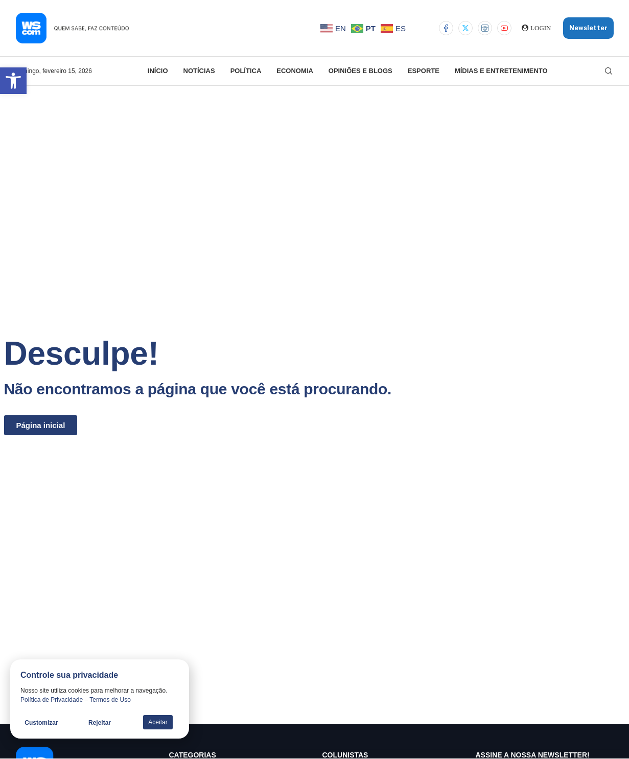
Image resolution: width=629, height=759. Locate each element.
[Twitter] (465, 28)
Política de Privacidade (51, 699)
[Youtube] (504, 28)
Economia (294, 71)
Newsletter (588, 28)
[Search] (608, 71)
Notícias (199, 71)
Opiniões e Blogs (360, 71)
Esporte (423, 71)
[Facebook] (446, 28)
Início (158, 71)
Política (246, 71)
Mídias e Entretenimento (501, 71)
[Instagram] (485, 28)
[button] (13, 80)
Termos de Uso (110, 699)
